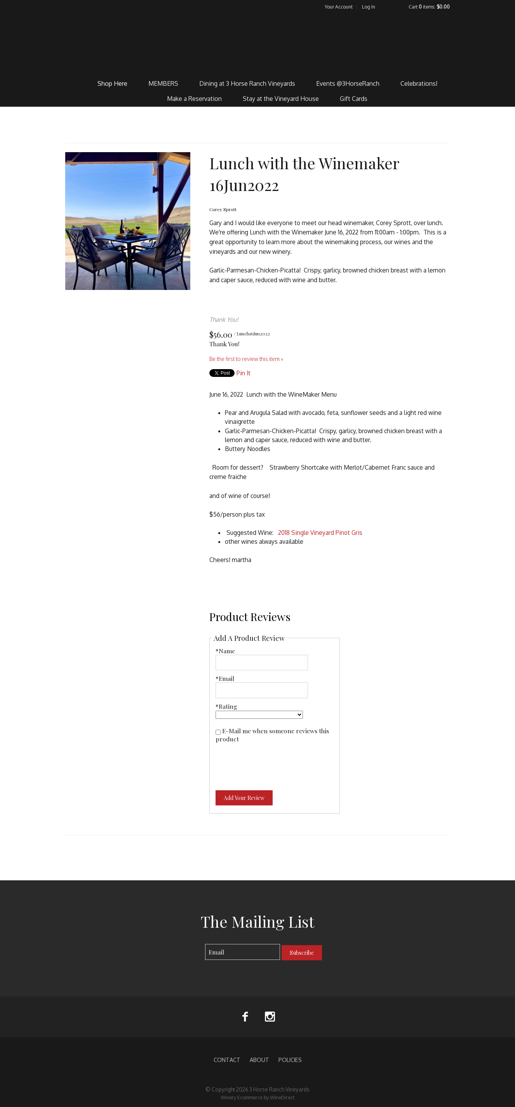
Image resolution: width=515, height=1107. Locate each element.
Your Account (339, 7)
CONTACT (227, 1059)
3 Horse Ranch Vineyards (258, 43)
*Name (225, 651)
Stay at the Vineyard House (281, 98)
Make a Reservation (194, 98)
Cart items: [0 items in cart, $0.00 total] (429, 7)
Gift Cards (353, 98)
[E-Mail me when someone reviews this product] (218, 732)
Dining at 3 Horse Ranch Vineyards (247, 83)
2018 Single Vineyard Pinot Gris (320, 532)
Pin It (244, 373)
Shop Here (112, 83)
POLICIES (290, 1059)
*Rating (226, 706)
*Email (225, 678)
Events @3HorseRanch (347, 83)
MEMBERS (163, 83)
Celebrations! (418, 83)
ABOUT (259, 1059)
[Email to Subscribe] (242, 952)
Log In (368, 7)
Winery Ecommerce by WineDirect (257, 1097)
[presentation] (275, 762)
